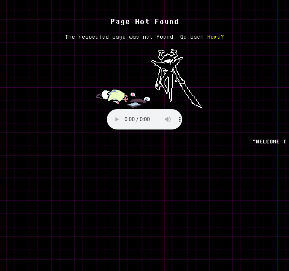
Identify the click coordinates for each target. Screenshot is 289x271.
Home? (215, 36)
